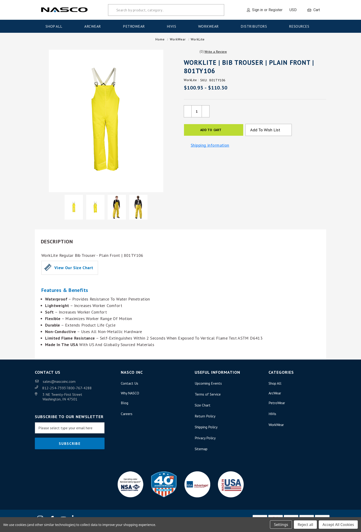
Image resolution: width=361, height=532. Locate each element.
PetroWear (135, 26)
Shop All (56, 26)
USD (294, 10)
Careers (126, 416)
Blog (124, 405)
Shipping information (210, 147)
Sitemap (201, 451)
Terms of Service (208, 396)
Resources (300, 26)
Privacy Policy (205, 440)
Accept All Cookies (338, 524)
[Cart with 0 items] (313, 10)
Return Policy (205, 418)
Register (275, 10)
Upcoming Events (208, 385)
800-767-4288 (80, 390)
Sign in (257, 10)
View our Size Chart (73, 270)
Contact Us (129, 385)
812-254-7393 (54, 390)
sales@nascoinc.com (59, 383)
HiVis (173, 26)
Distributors (255, 26)
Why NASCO (130, 395)
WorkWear (210, 26)
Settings (281, 524)
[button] (215, 54)
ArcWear (94, 26)
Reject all (305, 524)
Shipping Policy (206, 429)
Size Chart (202, 407)
